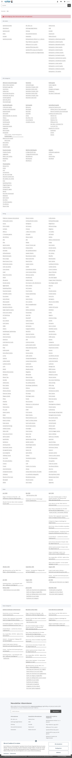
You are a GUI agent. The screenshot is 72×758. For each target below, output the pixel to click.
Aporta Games (6, 245)
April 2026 (51, 493)
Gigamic (51, 315)
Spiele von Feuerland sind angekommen (36, 590)
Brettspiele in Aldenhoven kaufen (57, 39)
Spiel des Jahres (7, 99)
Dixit (4, 180)
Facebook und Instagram (32, 598)
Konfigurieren (58, 748)
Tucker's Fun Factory (31, 466)
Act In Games (29, 301)
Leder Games (29, 355)
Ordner (52, 132)
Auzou (4, 223)
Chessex (28, 229)
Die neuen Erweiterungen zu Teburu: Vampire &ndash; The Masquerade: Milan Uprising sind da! (58, 498)
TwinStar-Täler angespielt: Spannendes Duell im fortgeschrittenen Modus (58, 516)
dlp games (5, 280)
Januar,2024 (29, 587)
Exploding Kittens (7, 183)
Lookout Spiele (6, 361)
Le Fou (4, 355)
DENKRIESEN (52, 274)
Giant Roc (28, 315)
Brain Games (52, 261)
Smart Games (29, 431)
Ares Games (52, 245)
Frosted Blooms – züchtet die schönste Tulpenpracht (58, 537)
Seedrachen (29, 582)
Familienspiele (6, 122)
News (4, 33)
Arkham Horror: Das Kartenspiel (58, 109)
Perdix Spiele (52, 396)
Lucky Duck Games (53, 361)
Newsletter (28, 36)
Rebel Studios (29, 415)
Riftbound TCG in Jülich (31, 44)
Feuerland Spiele (7, 291)
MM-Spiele (28, 374)
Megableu (28, 372)
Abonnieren (56, 711)
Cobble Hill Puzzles (53, 307)
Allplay (27, 242)
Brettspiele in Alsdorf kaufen (56, 41)
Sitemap (28, 31)
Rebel (4, 415)
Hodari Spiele (6, 334)
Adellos (50, 237)
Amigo (50, 242)
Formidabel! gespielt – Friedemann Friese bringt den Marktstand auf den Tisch (59, 532)
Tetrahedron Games (31, 458)
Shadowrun (51, 91)
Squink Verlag (52, 442)
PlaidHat (5, 401)
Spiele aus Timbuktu (54, 436)
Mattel (4, 369)
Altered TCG (53, 115)
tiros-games (52, 461)
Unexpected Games (7, 471)
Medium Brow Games (8, 372)
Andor (4, 168)
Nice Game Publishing (54, 380)
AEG (4, 239)
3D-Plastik (51, 234)
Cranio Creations (53, 269)
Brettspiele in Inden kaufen (55, 63)
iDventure (5, 339)
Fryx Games (5, 296)
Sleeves (52, 134)
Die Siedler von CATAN (8, 178)
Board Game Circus (7, 261)
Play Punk (51, 401)
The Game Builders (7, 461)
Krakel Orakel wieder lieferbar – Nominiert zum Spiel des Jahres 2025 (58, 571)
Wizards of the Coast (8, 477)
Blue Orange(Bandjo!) (31, 304)
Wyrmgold (5, 479)
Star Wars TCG (29, 117)
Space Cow (28, 434)
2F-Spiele (28, 234)
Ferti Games (29, 288)
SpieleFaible (6, 439)
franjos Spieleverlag (31, 293)
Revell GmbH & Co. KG (31, 417)
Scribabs (5, 229)
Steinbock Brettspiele (54, 444)
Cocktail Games (52, 266)
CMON (27, 266)
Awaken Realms (30, 253)
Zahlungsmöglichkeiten (31, 28)
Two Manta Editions (53, 466)
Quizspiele (5, 144)
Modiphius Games (53, 374)
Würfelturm (29, 160)
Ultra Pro (51, 469)
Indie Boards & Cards (8, 342)
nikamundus (6, 382)
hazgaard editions (30, 328)
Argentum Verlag (7, 247)
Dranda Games (6, 283)
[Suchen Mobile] (34, 5)
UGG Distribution (7, 469)
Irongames (51, 342)
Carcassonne (6, 172)
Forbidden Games (7, 293)
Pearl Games (52, 393)
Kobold (27, 350)
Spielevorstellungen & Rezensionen (11, 609)
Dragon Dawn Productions (55, 280)
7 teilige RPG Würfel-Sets (32, 154)
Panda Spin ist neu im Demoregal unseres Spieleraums (34, 499)
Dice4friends (29, 277)
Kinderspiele (6, 120)
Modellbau (5, 158)
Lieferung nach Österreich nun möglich (59, 582)
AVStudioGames (7, 253)
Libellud (5, 358)
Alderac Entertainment (54, 239)
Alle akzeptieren (58, 744)
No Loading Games (30, 382)
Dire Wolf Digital (53, 277)
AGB (50, 28)
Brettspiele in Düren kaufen (55, 47)
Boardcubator (52, 258)
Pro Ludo (5, 409)
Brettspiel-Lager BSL (8, 87)
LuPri (4, 366)
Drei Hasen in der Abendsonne (33, 283)
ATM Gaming (52, 250)
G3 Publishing (6, 315)
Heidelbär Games (53, 328)
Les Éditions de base (54, 355)
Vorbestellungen (30, 85)
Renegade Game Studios (55, 415)
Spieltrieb (51, 439)
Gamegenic (51, 299)
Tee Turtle (5, 458)
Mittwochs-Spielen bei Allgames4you (35, 52)
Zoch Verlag (29, 482)
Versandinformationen (31, 33)
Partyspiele (5, 132)
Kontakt (5, 36)
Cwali (4, 272)
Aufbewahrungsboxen (54, 152)
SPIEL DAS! (28, 436)
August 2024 (29, 580)
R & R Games (29, 412)
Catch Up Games (7, 266)
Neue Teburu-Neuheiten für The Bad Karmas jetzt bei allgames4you (58, 509)
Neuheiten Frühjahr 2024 (32, 95)
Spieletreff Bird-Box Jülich (32, 47)
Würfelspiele (29, 158)
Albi (27, 239)
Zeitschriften (52, 156)
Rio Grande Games (53, 417)
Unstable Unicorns (30, 122)
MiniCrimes (7, 140)
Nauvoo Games (52, 377)
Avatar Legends (52, 85)
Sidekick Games (6, 428)
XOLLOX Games (29, 479)
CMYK (27, 307)
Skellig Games (52, 428)
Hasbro (4, 328)
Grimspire (51, 323)
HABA (4, 326)
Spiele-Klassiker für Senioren (10, 115)
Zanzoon (51, 479)
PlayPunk (5, 404)
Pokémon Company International (11, 218)
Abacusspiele (6, 301)
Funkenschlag (6, 187)
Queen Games (6, 412)
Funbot (27, 296)
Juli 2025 (5, 580)
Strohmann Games (53, 447)
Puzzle (4, 160)
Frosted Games (52, 293)
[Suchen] (69, 5)
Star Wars (5, 200)
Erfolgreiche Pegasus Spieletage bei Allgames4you (57, 521)
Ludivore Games (7, 363)
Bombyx (51, 304)
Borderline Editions (7, 307)
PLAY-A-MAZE (6, 226)
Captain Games (29, 264)
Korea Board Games (8, 353)
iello (27, 339)
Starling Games (6, 444)
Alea (4, 242)
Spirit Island (6, 197)
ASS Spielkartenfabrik (31, 250)
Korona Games (29, 353)
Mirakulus (5, 374)
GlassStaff (28, 318)
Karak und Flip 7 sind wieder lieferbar (58, 512)
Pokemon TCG (53, 120)
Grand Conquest (30, 323)
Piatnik (27, 398)
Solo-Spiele (5, 113)
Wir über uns (29, 25)
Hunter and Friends (30, 336)
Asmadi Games (52, 247)
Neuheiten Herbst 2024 (31, 93)
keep (4, 347)
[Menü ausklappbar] (2, 1)
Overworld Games (30, 390)
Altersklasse (6, 28)
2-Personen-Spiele (7, 107)
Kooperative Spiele (7, 126)
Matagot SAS (52, 366)
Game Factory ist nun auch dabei (11, 590)
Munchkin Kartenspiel (8, 193)
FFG (49, 288)
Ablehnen (58, 752)
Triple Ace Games (53, 463)
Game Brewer (6, 299)
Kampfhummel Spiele (54, 345)
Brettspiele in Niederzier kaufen (57, 68)
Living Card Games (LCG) (55, 107)
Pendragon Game (30, 396)
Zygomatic (51, 482)
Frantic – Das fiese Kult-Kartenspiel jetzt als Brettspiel (58, 576)
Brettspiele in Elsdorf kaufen (56, 50)
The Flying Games (53, 458)
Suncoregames (6, 452)
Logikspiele (5, 154)
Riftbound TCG (54, 122)
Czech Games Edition (31, 272)
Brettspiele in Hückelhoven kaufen (57, 60)
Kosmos (51, 353)
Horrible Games (52, 334)
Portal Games (6, 407)
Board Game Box (30, 258)
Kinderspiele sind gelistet (55, 590)
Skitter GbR (5, 431)
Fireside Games (52, 291)
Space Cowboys (52, 434)
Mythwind (5, 195)
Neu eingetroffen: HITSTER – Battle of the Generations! (59, 558)
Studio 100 (28, 450)
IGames (50, 339)
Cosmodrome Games (31, 269)
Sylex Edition (29, 452)
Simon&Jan (28, 428)
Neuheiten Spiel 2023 (31, 97)
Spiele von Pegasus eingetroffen (34, 592)
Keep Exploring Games (31, 347)
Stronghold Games (7, 450)
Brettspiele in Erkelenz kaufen (56, 52)
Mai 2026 (28, 493)
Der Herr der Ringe (7, 174)
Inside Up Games (30, 342)
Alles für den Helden (54, 301)
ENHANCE (51, 309)
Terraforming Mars (7, 202)
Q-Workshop (52, 409)
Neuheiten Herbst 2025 (31, 89)
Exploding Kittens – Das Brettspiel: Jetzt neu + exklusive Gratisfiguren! (12, 584)
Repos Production (7, 417)
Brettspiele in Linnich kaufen (56, 66)
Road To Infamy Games (31, 420)
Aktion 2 (5, 231)
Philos (4, 398)
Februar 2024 (6, 587)
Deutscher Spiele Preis (8, 176)
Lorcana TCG (53, 117)
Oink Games (6, 388)
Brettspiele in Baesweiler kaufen (57, 44)
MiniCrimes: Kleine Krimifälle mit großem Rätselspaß (59, 527)
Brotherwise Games (7, 264)
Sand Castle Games (30, 423)
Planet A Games (30, 218)
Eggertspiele (6, 285)
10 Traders (51, 231)
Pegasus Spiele (6, 396)
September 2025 (30, 566)
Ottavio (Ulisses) (7, 390)
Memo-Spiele (6, 130)
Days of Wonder (52, 272)
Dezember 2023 (52, 587)
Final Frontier (29, 291)
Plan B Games (29, 401)
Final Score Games (7, 312)
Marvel (4, 191)
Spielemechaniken (7, 25)
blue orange (6, 258)
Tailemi (27, 455)
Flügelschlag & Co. (7, 185)
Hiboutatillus (52, 331)
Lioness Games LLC (53, 358)
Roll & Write (6, 142)
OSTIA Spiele (52, 388)
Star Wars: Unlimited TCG (56, 124)
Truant (4, 466)
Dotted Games (29, 280)
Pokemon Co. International (32, 404)
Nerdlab (5, 380)
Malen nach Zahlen (7, 156)
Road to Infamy (6, 420)
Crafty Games (52, 218)
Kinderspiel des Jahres (8, 95)
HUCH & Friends (7, 336)
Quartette (28, 113)
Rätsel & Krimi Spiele (8, 138)
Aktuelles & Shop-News (31, 609)
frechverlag (28, 312)
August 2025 (52, 566)
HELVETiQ (28, 331)
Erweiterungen (6, 146)
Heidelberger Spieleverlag (9, 331)
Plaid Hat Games (53, 398)
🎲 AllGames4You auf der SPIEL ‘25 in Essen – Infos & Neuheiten (12, 571)
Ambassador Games (8, 220)
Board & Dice (29, 261)
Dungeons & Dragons (54, 89)
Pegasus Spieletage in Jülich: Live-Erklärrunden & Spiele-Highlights (57, 553)
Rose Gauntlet (52, 420)
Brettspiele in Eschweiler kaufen (57, 55)
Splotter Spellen (30, 442)
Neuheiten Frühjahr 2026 (32, 87)
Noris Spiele (6, 385)
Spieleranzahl (6, 31)
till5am (27, 461)
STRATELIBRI (29, 447)
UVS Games (28, 226)
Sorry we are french (7, 434)
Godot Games (29, 320)
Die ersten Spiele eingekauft (56, 594)
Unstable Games (53, 471)
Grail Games (6, 323)
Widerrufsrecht (52, 36)
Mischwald (28, 109)
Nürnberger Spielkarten (32, 385)
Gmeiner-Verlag (52, 318)
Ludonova (51, 363)
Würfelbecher (29, 156)
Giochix (4, 318)
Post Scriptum (29, 407)
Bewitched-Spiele (7, 256)
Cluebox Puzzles (7, 152)
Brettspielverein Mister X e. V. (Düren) (35, 39)
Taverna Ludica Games (54, 455)
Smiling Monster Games (32, 220)
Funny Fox (51, 296)
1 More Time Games (31, 231)
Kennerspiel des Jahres (8, 93)
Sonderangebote (7, 97)
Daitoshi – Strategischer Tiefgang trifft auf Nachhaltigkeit (35, 571)
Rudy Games (6, 423)
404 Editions (6, 237)
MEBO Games (52, 369)
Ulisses (27, 469)
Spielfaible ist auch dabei (32, 596)
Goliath (50, 320)
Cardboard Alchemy (53, 264)
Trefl (27, 463)
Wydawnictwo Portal (54, 477)
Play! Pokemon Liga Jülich (32, 41)
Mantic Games (29, 366)
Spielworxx (5, 442)
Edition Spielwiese (30, 309)
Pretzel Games (52, 407)
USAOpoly (5, 474)
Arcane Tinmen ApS (30, 245)
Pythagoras (28, 223)
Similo (27, 115)
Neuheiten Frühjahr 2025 (32, 91)
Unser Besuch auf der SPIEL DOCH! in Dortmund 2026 (58, 504)
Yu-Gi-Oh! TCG (54, 126)
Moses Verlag (29, 377)
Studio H (51, 450)
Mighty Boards (52, 372)
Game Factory (29, 299)
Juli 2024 (51, 580)
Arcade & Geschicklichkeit (9, 109)
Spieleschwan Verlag (31, 439)
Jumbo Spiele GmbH (31, 345)
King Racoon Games (53, 347)
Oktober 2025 (6, 566)
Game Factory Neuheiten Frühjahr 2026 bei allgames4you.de (58, 542)
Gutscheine (5, 89)
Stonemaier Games (7, 447)
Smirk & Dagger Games (54, 431)
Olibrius (28, 388)
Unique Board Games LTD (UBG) (33, 471)
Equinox (51, 285)
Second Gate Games (31, 425)
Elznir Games (29, 285)
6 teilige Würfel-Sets (31, 152)
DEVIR (4, 277)
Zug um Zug (6, 206)
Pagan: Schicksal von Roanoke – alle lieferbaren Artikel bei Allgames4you (12, 497)
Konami (50, 350)
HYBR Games (52, 336)
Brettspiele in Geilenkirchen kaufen (57, 58)
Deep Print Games (7, 274)
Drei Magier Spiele (53, 283)
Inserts (50, 154)
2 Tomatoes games (7, 234)
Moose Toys (6, 377)
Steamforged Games (31, 444)
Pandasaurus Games (54, 390)
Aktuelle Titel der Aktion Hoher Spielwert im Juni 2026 (13, 502)
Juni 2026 (5, 493)
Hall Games (28, 326)
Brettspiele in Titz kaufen (55, 71)
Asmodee (5, 250)
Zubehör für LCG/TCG (54, 128)
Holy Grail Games (30, 334)
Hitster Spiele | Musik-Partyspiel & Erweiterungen (13, 135)
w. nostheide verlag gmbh (32, 474)
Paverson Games (7, 393)
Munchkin (28, 111)
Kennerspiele (6, 124)
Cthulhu (51, 87)
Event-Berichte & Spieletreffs (56, 609)
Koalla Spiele (6, 350)
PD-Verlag (28, 393)
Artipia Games (29, 247)
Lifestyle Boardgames (31, 358)
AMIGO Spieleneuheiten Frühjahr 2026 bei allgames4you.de (58, 547)
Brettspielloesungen (54, 220)
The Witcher (6, 204)
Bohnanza (28, 107)
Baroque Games (7, 304)
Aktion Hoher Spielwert (8, 85)
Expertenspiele (6, 111)
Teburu (4, 117)
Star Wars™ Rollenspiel (54, 93)
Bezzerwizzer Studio (31, 256)
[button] (57, 1)
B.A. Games (51, 253)
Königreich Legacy (7, 189)
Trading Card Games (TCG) (55, 113)
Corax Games (6, 269)
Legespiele (5, 128)
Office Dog (51, 385)
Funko (50, 312)
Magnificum (52, 223)
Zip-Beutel (51, 158)
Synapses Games (53, 452)
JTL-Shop (64, 756)
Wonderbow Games (30, 477)
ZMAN (4, 482)
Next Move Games (30, 380)
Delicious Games (30, 274)
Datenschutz (13, 753)
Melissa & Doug (52, 226)
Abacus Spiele (29, 237)
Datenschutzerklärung (36, 706)
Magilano (51, 229)
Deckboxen (53, 130)
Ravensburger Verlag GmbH (55, 412)
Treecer (5, 463)
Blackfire (51, 256)
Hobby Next (6, 91)
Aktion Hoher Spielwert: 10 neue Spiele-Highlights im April (58, 563)
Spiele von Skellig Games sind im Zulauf (36, 594)
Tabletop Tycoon (7, 455)
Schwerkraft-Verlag (7, 425)
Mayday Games (29, 369)
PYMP (27, 409)
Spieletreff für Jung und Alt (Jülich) (34, 50)
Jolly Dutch (5, 345)
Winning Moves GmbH (54, 474)
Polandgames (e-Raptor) (54, 404)
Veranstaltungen (7, 101)
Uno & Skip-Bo (29, 120)
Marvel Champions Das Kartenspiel (59, 111)
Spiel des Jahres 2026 (31, 495)
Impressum (6, 753)
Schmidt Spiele (52, 423)
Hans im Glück (52, 326)
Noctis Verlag (52, 382)
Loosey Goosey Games (31, 361)
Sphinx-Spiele (6, 436)
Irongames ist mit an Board (56, 592)
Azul (4, 170)
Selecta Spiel (52, 425)
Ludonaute (28, 363)
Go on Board (6, 320)
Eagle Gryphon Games (8, 309)
